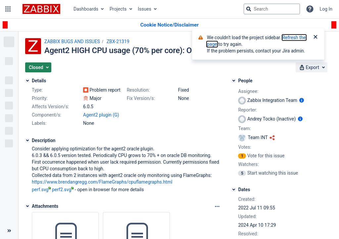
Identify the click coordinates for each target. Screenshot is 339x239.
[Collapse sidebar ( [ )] (9, 231)
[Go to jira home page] (41, 9)
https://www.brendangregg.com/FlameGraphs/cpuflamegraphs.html (102, 182)
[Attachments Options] (217, 206)
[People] (233, 80)
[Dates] (233, 189)
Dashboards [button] (85, 9)
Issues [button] (144, 9)
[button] (8, 9)
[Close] (315, 37)
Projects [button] (118, 9)
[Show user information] (301, 100)
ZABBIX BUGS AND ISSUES (72, 41)
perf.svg (41, 189)
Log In (326, 9)
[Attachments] (27, 206)
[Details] (27, 80)
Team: (244, 128)
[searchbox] (272, 9)
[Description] (27, 140)
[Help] (310, 9)
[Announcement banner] (169, 25)
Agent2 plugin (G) (101, 115)
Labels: (39, 123)
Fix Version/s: (141, 98)
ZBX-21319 (118, 41)
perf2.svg (62, 189)
